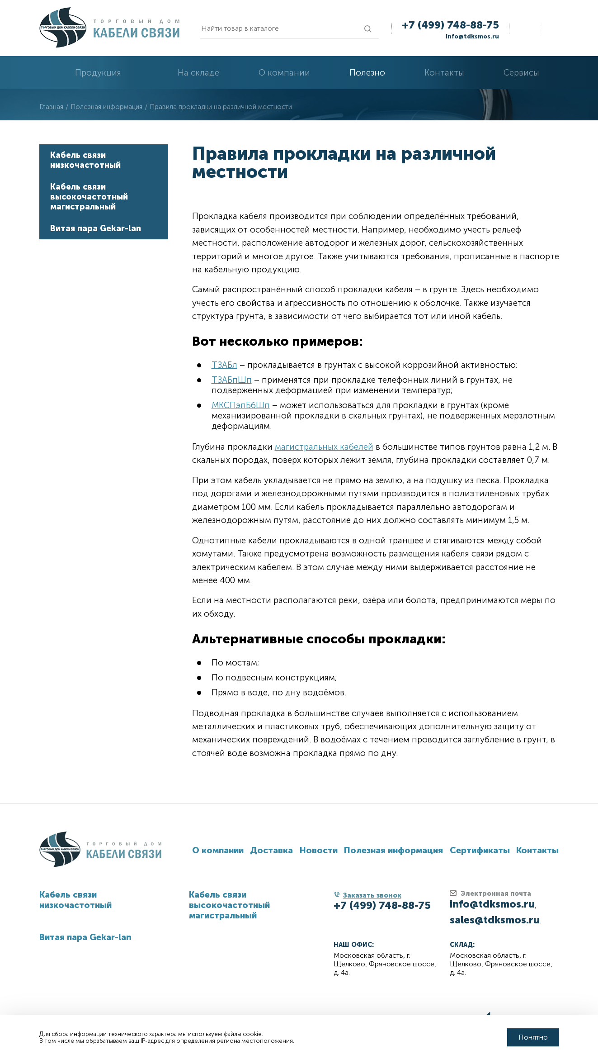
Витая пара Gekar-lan (95, 228)
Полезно (367, 72)
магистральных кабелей (324, 447)
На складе (198, 72)
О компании (284, 72)
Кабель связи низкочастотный (85, 160)
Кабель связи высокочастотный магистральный (89, 197)
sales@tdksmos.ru (495, 919)
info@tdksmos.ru (472, 36)
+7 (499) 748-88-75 (450, 25)
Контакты (444, 72)
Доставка (271, 850)
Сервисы (521, 72)
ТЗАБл (224, 365)
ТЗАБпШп (232, 380)
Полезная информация (393, 850)
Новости (319, 850)
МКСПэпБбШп (241, 405)
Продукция (98, 72)
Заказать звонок (372, 895)
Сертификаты (480, 850)
